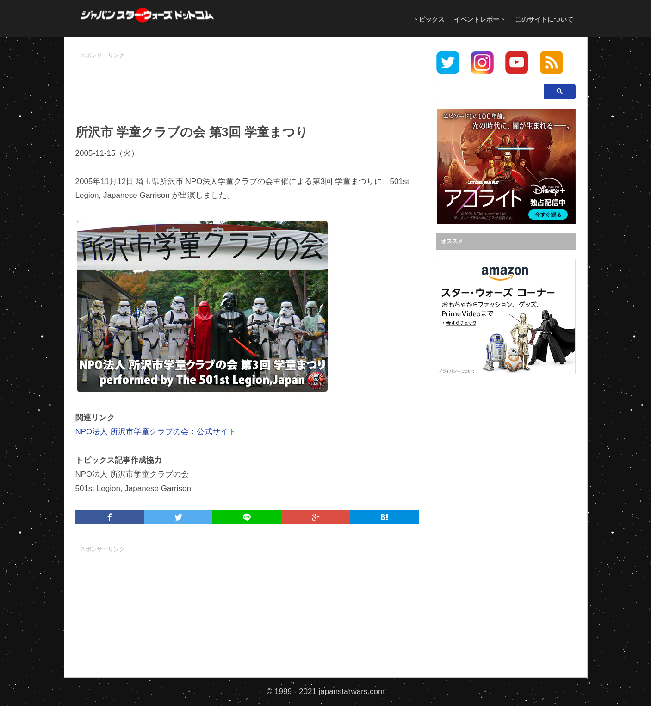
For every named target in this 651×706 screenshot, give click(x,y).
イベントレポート (480, 19)
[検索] (498, 92)
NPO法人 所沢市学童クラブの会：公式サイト (155, 431)
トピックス (428, 19)
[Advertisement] (247, 83)
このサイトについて (544, 19)
